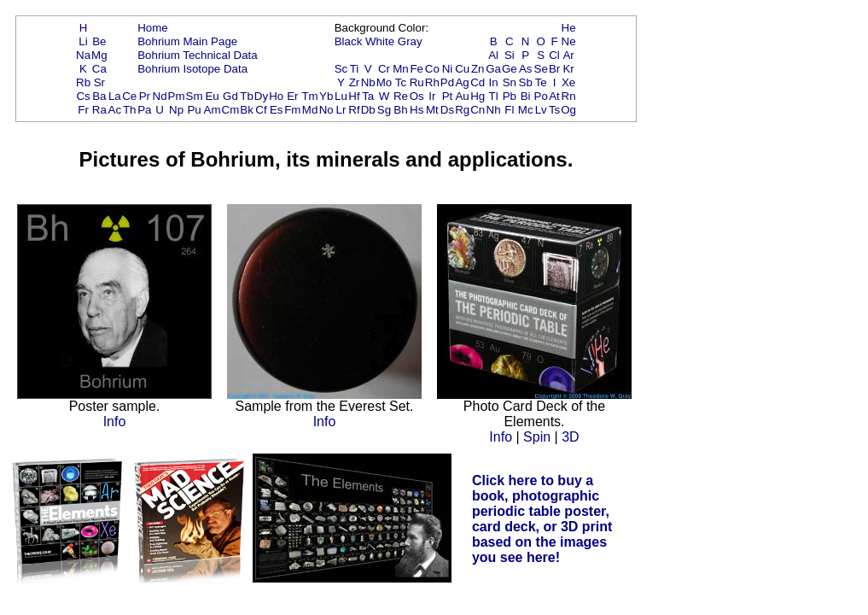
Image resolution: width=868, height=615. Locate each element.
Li (83, 41)
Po (541, 96)
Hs (416, 109)
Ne (569, 41)
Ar (568, 55)
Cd (477, 82)
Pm (176, 96)
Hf (353, 96)
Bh (400, 109)
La (114, 96)
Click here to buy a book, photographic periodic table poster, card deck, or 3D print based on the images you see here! (542, 519)
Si (509, 55)
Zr (354, 82)
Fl (509, 109)
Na (83, 55)
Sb (526, 82)
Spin (537, 437)
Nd (160, 96)
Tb (246, 96)
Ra (99, 109)
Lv (541, 109)
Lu (341, 96)
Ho (276, 96)
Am (212, 109)
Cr (384, 68)
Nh (493, 109)
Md (310, 109)
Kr (568, 68)
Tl (493, 96)
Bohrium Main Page (187, 41)
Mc (525, 109)
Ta (368, 96)
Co (432, 68)
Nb (368, 82)
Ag (462, 82)
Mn (401, 68)
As (526, 68)
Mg (99, 55)
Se (541, 68)
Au (462, 96)
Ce (129, 96)
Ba (99, 96)
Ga (493, 68)
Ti (354, 68)
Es (276, 109)
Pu (194, 109)
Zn (478, 68)
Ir (431, 96)
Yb (326, 96)
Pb (509, 96)
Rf (353, 109)
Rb (83, 82)
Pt (447, 96)
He (569, 27)
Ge (509, 68)
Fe (416, 68)
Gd (230, 96)
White (379, 41)
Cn (477, 109)
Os (417, 96)
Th (130, 109)
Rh (432, 82)
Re (400, 96)
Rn (569, 96)
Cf (260, 109)
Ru (417, 82)
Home (152, 27)
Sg (384, 109)
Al (493, 55)
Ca (99, 68)
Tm (309, 96)
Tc (400, 82)
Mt (432, 109)
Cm (231, 109)
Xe (568, 82)
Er (292, 96)
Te (541, 82)
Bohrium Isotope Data (192, 68)
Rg (462, 109)
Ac (115, 109)
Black (349, 41)
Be (99, 41)
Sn (509, 82)
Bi (526, 96)
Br (554, 68)
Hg (477, 96)
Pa (144, 109)
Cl (554, 55)
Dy (261, 96)
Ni (447, 68)
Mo (384, 82)
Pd (447, 82)
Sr (99, 82)
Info (114, 421)
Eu (211, 96)
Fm (292, 109)
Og (568, 109)
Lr (341, 109)
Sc (341, 68)
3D (570, 437)
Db (368, 109)
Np (176, 109)
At (554, 96)
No (326, 109)
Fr (83, 109)
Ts (554, 109)
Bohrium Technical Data (197, 55)
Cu (462, 68)
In (493, 82)
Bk (246, 109)
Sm (194, 96)
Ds (447, 109)
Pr (144, 96)
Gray (410, 41)
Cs (83, 96)
